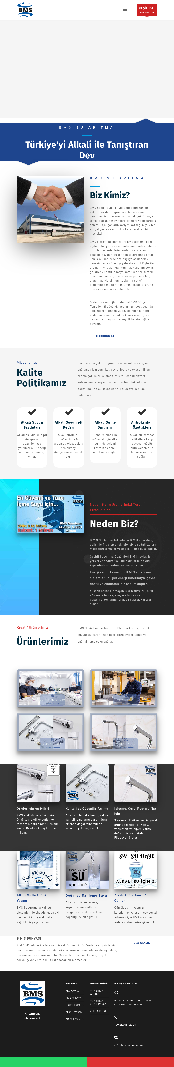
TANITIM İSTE (147, 11)
